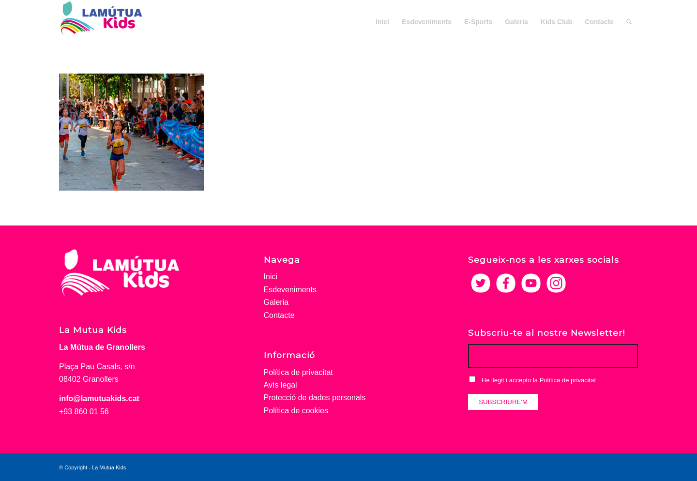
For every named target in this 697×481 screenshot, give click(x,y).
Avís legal (280, 385)
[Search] (629, 22)
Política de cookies (296, 410)
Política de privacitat (298, 372)
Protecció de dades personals (315, 397)
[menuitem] (382, 22)
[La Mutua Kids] (101, 22)
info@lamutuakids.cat (99, 398)
